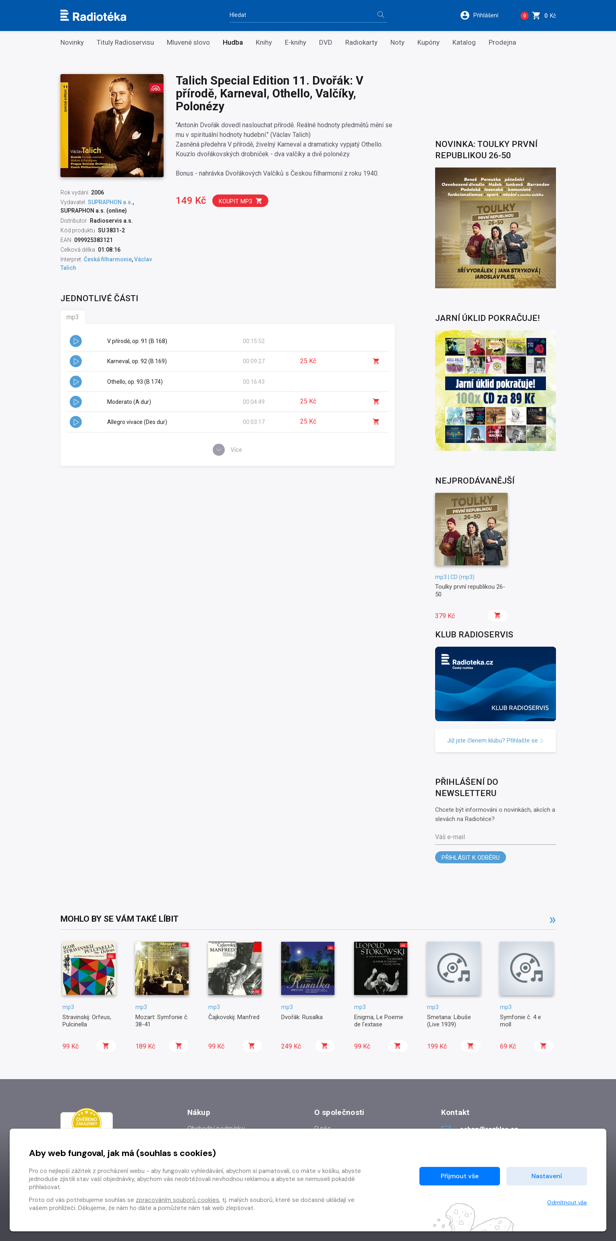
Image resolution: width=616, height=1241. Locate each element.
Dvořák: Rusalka (302, 1017)
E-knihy (295, 42)
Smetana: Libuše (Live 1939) (449, 1020)
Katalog (464, 42)
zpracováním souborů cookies (177, 1200)
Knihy (264, 42)
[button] (484, 15)
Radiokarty (361, 42)
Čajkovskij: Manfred (233, 1017)
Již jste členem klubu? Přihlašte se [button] (495, 740)
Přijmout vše (460, 1176)
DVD (325, 42)
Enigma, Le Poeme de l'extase (378, 1020)
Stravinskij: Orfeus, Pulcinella (86, 1020)
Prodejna (502, 42)
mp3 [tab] (72, 317)
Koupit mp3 (241, 201)
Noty (397, 42)
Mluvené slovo (188, 42)
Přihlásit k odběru (471, 857)
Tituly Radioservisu (125, 42)
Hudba (233, 42)
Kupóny (428, 42)
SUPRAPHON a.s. (110, 202)
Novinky (72, 42)
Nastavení (546, 1176)
